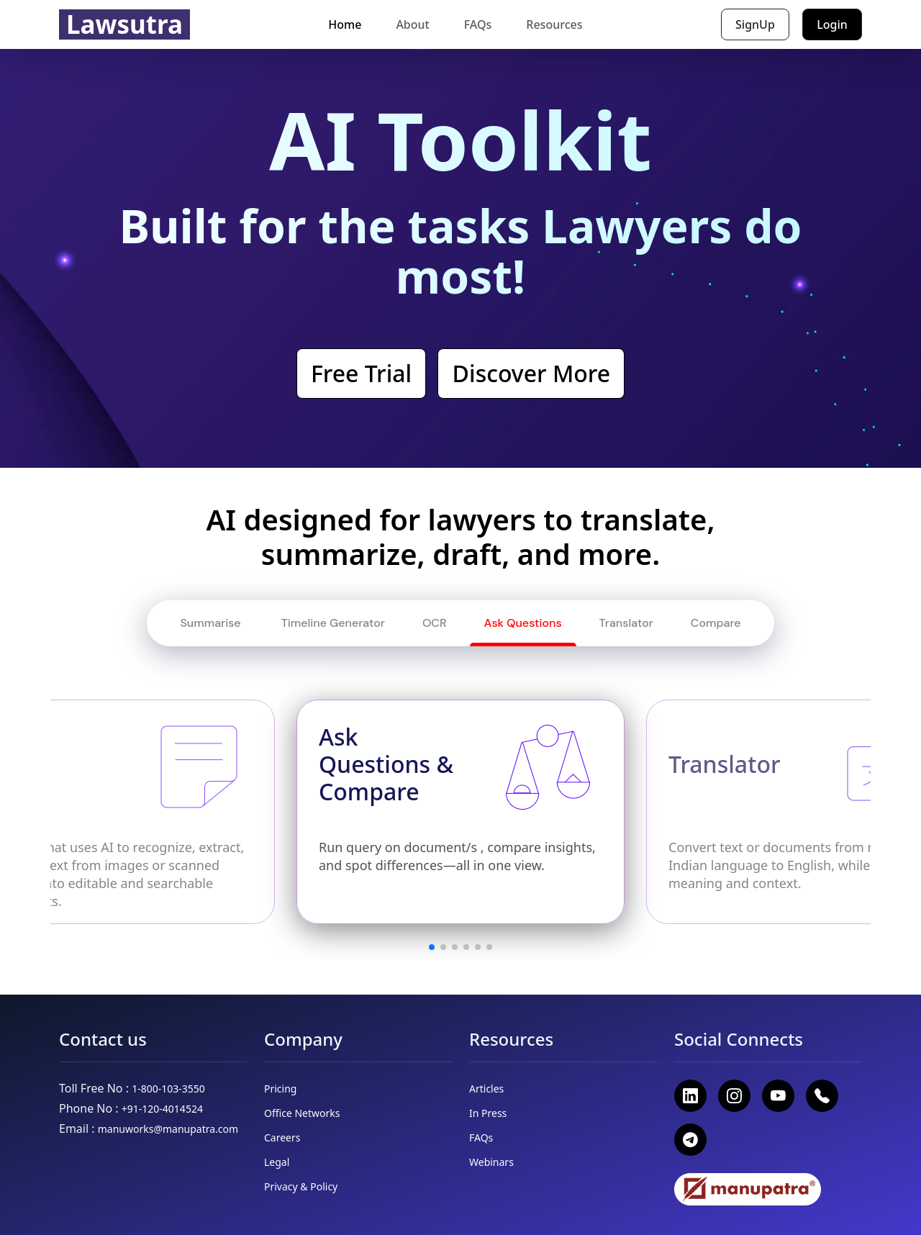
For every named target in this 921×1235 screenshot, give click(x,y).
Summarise (211, 622)
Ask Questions (523, 622)
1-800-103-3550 (168, 1088)
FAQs (478, 24)
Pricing (280, 1088)
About (412, 24)
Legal (276, 1162)
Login (832, 24)
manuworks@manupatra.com (168, 1129)
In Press (488, 1113)
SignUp (755, 24)
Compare (716, 622)
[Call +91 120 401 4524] (822, 1096)
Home (344, 24)
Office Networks (302, 1113)
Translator (626, 622)
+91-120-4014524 (162, 1109)
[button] (432, 947)
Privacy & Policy (300, 1186)
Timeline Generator (332, 622)
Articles (486, 1088)
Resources (554, 24)
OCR (434, 622)
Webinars (491, 1162)
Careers (282, 1137)
